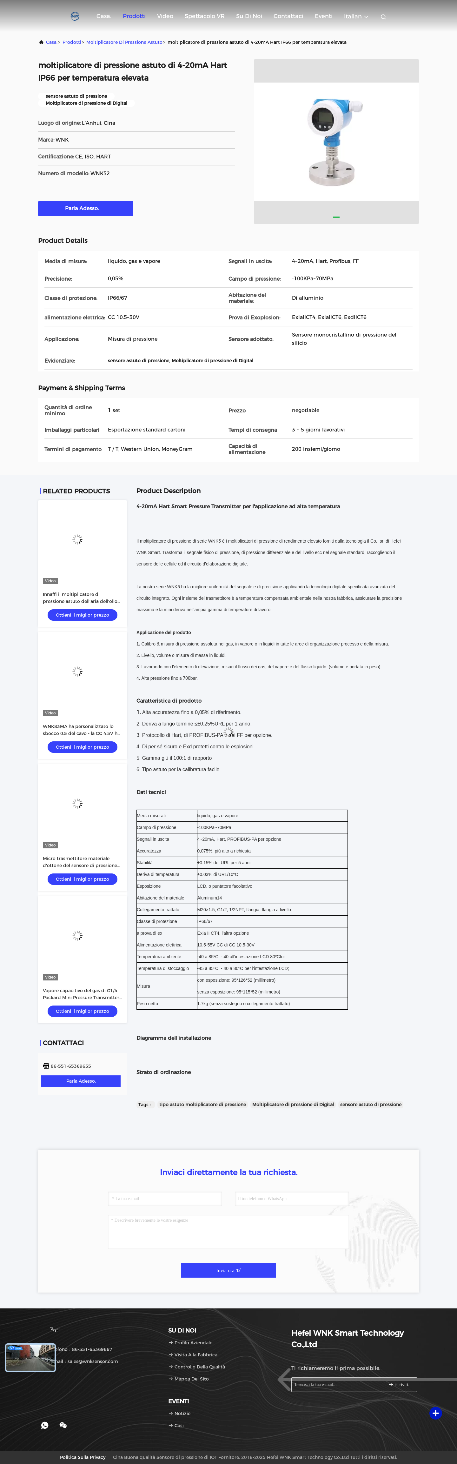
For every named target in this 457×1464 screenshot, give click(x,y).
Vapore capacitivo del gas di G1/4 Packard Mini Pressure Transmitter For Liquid (81, 997)
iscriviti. (398, 1384)
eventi (324, 16)
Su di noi (249, 16)
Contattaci (288, 16)
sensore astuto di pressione (370, 1104)
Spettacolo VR (205, 16)
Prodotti (134, 16)
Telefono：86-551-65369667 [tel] (77, 1349)
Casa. (103, 16)
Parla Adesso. (85, 208)
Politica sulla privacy (82, 1457)
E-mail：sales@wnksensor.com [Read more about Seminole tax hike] (80, 1361)
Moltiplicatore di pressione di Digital (293, 1104)
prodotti (72, 42)
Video (165, 16)
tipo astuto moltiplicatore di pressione (202, 1104)
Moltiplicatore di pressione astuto (124, 42)
